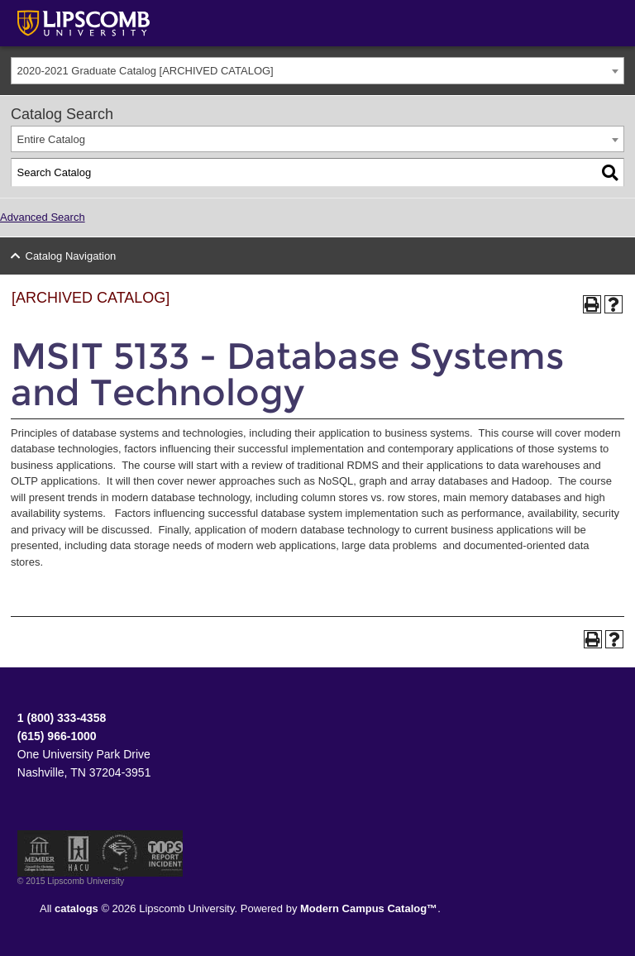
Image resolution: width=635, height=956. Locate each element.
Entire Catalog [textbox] (51, 139)
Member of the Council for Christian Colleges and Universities (39, 853)
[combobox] (317, 70)
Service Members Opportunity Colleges (120, 853)
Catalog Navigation (71, 256)
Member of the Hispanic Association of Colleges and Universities (78, 853)
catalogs (76, 908)
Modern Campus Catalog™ (368, 908)
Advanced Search (42, 217)
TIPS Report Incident (164, 853)
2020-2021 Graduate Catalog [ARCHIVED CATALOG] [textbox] (145, 71)
